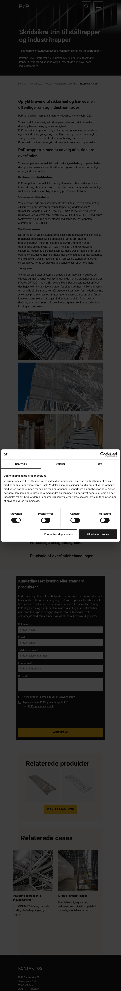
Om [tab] (100, 463)
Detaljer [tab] (60, 463)
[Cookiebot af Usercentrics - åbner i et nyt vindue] (102, 454)
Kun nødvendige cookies (58, 534)
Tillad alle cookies (98, 534)
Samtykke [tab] (21, 463)
